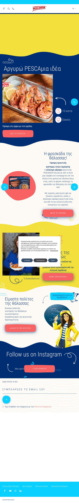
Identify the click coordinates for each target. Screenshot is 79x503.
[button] (74, 102)
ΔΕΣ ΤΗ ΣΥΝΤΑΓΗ (18, 133)
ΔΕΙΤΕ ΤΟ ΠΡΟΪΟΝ (58, 213)
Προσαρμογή (55, 251)
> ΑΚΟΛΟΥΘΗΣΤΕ (39, 369)
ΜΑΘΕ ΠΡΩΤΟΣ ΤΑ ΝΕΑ (9, 382)
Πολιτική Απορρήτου (42, 407)
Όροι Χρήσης (27, 486)
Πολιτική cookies (41, 486)
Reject (54, 260)
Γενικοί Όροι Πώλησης (10, 486)
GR (74, 9)
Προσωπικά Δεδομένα (59, 486)
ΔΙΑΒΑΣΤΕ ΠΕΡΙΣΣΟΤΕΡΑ (20, 328)
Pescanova (39, 9)
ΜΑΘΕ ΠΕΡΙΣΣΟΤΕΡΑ (58, 277)
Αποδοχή (26, 260)
